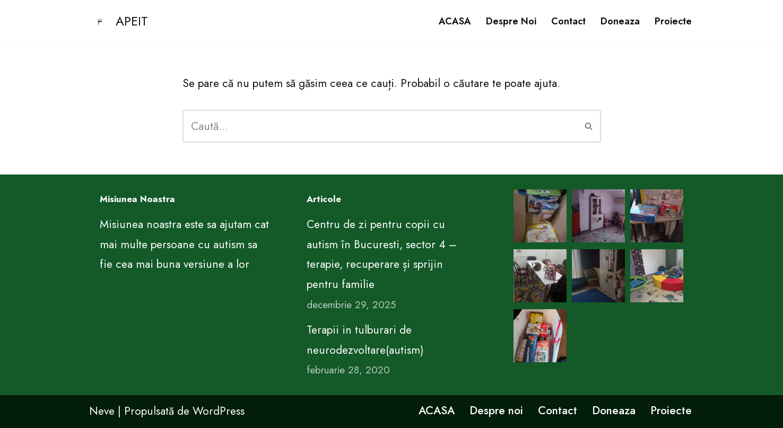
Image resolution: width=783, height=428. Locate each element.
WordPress (219, 411)
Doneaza (620, 21)
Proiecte (673, 21)
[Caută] (379, 126)
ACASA (455, 21)
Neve (102, 411)
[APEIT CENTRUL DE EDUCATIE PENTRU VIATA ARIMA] (118, 21)
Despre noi (511, 21)
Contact (568, 21)
